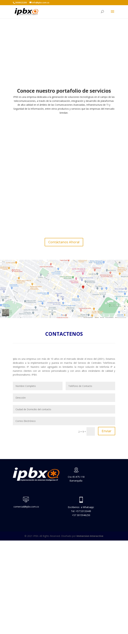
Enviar (107, 431)
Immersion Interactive (89, 536)
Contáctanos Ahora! (64, 242)
